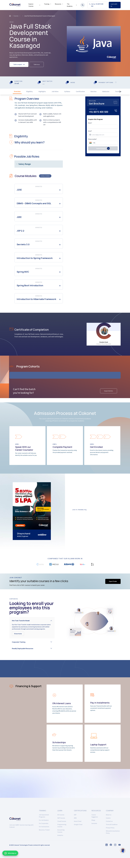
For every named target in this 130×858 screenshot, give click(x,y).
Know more (18, 634)
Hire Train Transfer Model (21, 621)
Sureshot (94, 823)
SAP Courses (61, 818)
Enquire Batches (108, 391)
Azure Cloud (77, 821)
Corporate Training (18, 642)
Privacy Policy (110, 828)
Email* (90, 131)
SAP (75, 815)
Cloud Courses (61, 821)
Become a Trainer (44, 830)
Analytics (60, 835)
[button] (32, 620)
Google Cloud (78, 824)
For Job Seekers (44, 820)
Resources (59, 4)
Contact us (109, 821)
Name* (90, 123)
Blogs (93, 820)
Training (47, 4)
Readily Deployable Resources (22, 649)
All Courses (60, 815)
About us (108, 815)
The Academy (72, 5)
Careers (108, 818)
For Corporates (43, 823)
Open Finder (113, 581)
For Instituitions (44, 826)
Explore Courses (34, 5)
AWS (75, 818)
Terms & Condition (111, 824)
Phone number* (92, 139)
